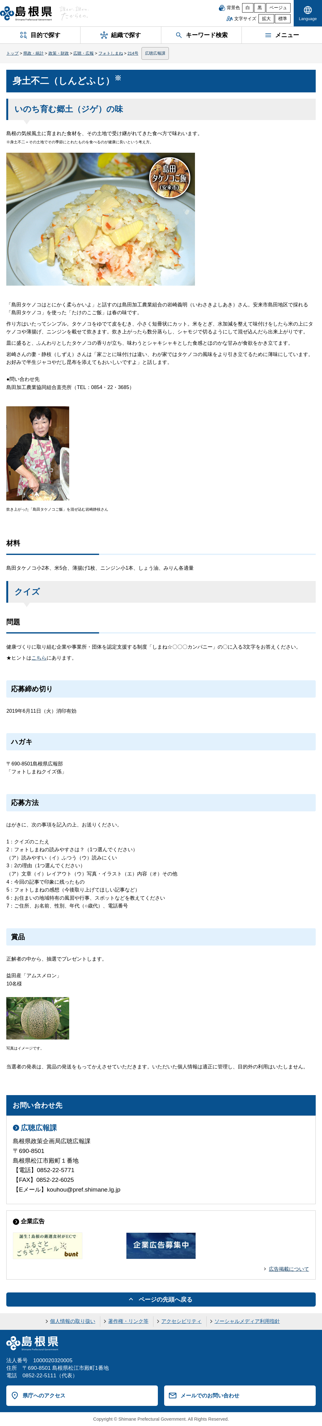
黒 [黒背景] (260, 7)
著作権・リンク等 (128, 1321)
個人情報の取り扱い (72, 1321)
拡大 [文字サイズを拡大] (266, 18)
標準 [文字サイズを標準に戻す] (282, 18)
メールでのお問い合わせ (209, 1395)
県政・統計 (33, 53)
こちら (39, 658)
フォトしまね (110, 53)
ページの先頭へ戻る (165, 1299)
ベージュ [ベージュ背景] (278, 7)
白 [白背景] (248, 7)
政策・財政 (58, 53)
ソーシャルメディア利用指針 (247, 1321)
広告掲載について (289, 1269)
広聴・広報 (83, 53)
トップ (12, 53)
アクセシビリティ (181, 1321)
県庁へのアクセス (44, 1395)
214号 (132, 53)
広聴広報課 (155, 53)
